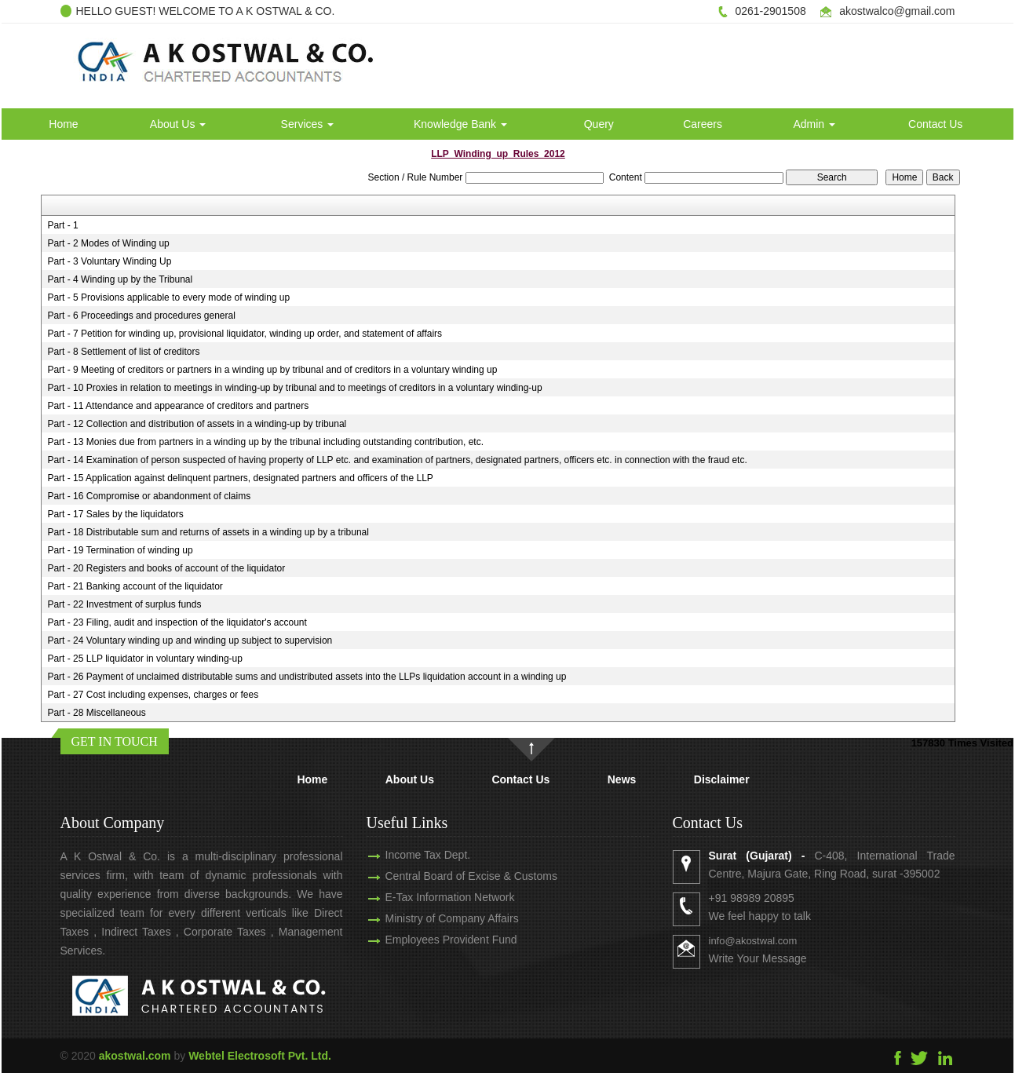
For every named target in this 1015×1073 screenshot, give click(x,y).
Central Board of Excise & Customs (453, 876)
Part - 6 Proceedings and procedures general (141, 315)
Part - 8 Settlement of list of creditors (123, 351)
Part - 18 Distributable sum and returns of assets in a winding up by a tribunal (208, 532)
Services (307, 124)
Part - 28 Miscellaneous (96, 712)
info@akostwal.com (771, 941)
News (622, 779)
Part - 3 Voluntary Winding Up (109, 261)
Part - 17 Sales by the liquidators (115, 514)
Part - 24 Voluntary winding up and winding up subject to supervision (189, 640)
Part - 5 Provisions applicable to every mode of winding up (168, 297)
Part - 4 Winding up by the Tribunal (119, 279)
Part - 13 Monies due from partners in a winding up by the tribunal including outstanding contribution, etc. (265, 441)
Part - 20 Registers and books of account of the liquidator (166, 568)
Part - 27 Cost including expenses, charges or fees (152, 694)
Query (599, 124)
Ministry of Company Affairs (433, 918)
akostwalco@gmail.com (897, 11)
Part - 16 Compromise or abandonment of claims (148, 496)
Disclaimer (722, 779)
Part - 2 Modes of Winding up (108, 243)
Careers (702, 124)
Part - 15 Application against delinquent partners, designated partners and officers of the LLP (240, 478)
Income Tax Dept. (409, 855)
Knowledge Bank (460, 124)
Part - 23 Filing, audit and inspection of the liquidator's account (177, 622)
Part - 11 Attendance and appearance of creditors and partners (178, 405)
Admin (814, 124)
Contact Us (935, 124)
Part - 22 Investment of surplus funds (124, 604)
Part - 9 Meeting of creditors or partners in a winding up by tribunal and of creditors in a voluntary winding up (272, 369)
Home (63, 124)
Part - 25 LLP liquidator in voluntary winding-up (145, 658)
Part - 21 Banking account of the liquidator (134, 586)
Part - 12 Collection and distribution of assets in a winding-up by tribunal (196, 423)
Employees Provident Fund (432, 939)
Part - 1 (62, 225)
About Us (178, 124)
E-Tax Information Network (431, 897)
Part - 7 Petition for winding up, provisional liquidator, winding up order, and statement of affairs (244, 333)
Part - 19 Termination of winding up (119, 550)
